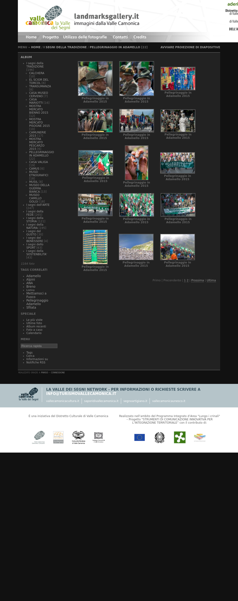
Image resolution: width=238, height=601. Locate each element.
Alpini (30, 279)
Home (35, 47)
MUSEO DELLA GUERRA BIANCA (39, 188)
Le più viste (34, 320)
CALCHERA (36, 73)
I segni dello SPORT (34, 246)
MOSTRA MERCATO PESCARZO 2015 (36, 144)
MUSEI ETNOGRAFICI (38, 173)
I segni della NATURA (34, 226)
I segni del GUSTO (33, 233)
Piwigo (44, 372)
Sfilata (31, 307)
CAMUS (34, 168)
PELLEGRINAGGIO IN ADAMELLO (115, 47)
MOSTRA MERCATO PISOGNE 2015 (39, 122)
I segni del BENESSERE (34, 239)
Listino (30, 290)
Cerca (30, 356)
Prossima (197, 280)
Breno (31, 286)
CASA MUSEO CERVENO (38, 94)
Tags (29, 352)
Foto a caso (34, 329)
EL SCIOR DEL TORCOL (39, 81)
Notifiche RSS (35, 362)
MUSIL (33, 181)
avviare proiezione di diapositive (190, 47)
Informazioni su (37, 359)
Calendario (34, 333)
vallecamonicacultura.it (62, 401)
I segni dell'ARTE (38, 205)
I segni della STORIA (34, 219)
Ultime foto (34, 323)
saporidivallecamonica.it (101, 401)
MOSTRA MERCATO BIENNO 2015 (38, 109)
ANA (29, 283)
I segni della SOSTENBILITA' (36, 252)
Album (26, 57)
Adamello (33, 276)
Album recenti (36, 326)
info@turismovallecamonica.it (81, 394)
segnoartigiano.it (135, 401)
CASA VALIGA (38, 162)
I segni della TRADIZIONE (65, 47)
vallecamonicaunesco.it (168, 401)
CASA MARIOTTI (36, 101)
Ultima (211, 280)
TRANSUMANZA (40, 86)
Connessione (58, 372)
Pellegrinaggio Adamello (37, 302)
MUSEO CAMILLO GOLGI (35, 198)
